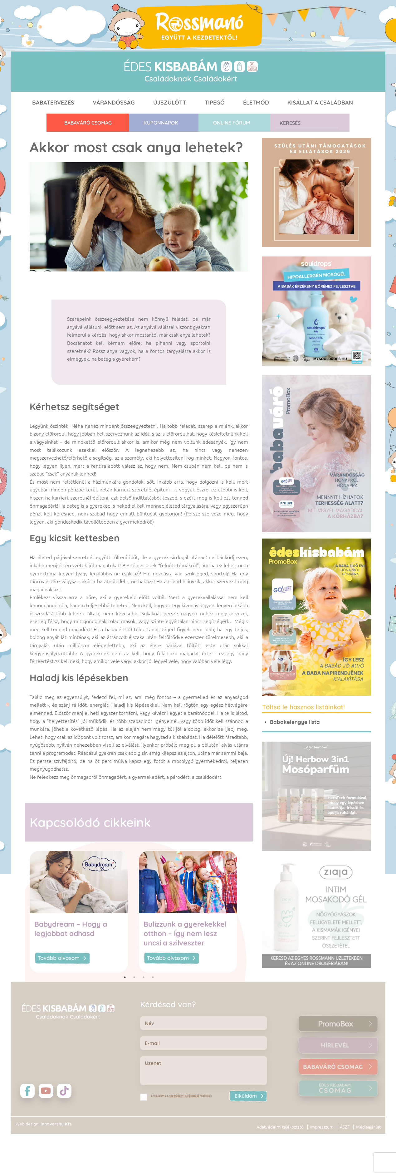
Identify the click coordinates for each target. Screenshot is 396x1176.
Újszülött (169, 102)
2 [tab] (134, 977)
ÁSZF (345, 1155)
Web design (27, 1151)
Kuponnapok (161, 123)
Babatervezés (53, 102)
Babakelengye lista (295, 722)
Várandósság (114, 102)
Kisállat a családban (320, 102)
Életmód (256, 102)
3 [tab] (143, 977)
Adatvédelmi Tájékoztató (184, 1095)
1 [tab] (125, 977)
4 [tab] (153, 977)
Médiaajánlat (368, 1155)
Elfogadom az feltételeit (181, 1095)
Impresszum (321, 1155)
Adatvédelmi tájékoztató (280, 1155)
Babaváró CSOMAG (88, 123)
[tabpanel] (84, 912)
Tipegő (215, 102)
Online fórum (231, 123)
